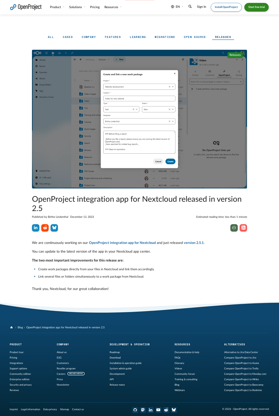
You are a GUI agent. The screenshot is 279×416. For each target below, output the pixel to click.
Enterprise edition (19, 379)
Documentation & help (187, 352)
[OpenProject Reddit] (166, 410)
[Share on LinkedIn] (35, 228)
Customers (63, 363)
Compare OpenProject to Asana (241, 363)
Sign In (201, 6)
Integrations (16, 363)
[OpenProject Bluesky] (174, 410)
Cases (68, 37)
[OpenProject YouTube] (158, 410)
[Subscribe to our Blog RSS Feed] (243, 228)
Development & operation (130, 344)
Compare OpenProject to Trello (241, 368)
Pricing (95, 7)
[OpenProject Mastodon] (143, 410)
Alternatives (234, 344)
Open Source (195, 37)
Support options (18, 368)
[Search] (190, 7)
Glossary (179, 363)
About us (62, 352)
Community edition (20, 374)
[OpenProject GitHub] (135, 410)
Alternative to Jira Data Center (241, 352)
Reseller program (66, 368)
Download (115, 358)
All (51, 37)
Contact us (78, 409)
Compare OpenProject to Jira (240, 358)
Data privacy (50, 409)
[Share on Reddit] (45, 228)
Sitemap (64, 409)
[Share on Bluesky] (54, 228)
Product (56, 7)
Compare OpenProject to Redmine (243, 390)
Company (89, 37)
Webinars (180, 390)
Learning (138, 37)
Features (113, 37)
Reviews (14, 390)
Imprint (14, 409)
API (112, 379)
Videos (178, 368)
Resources (111, 7)
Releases (223, 37)
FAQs (178, 358)
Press (60, 379)
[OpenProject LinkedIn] (151, 410)
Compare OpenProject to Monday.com (245, 374)
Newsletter (63, 385)
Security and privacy (21, 385)
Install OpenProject (226, 7)
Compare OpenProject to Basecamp (243, 385)
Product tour (17, 352)
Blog (20, 327)
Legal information (30, 409)
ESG (59, 358)
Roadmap (115, 352)
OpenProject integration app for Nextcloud (122, 243)
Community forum (185, 374)
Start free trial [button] (256, 7)
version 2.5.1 (194, 243)
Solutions (76, 7)
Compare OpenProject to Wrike (241, 379)
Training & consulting (186, 379)
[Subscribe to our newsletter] (234, 228)
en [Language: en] (175, 6)
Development (117, 374)
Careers (61, 374)
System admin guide (121, 368)
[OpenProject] (12, 327)
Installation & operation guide (126, 363)
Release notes (117, 385)
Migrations (165, 37)
